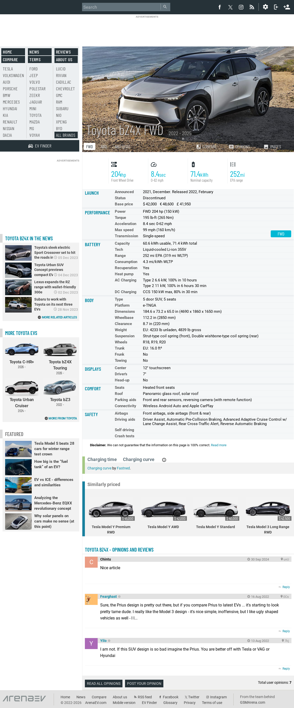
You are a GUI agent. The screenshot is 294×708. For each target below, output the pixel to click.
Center (120, 368)
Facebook (170, 697)
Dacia (7, 135)
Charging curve (99, 468)
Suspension (124, 336)
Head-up (122, 380)
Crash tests (124, 436)
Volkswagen (13, 75)
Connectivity (125, 406)
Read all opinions (103, 683)
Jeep (33, 75)
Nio (59, 115)
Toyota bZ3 (60, 392)
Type (119, 299)
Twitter (193, 697)
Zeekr (34, 95)
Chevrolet (65, 88)
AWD (103, 146)
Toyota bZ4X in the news (29, 238)
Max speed (124, 230)
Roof (119, 393)
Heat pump (124, 274)
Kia (5, 115)
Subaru (62, 108)
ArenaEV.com (95, 703)
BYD (59, 128)
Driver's (121, 374)
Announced (124, 192)
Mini (32, 108)
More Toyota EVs (21, 333)
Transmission (126, 236)
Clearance (123, 323)
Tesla (8, 68)
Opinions (239, 147)
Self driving (124, 430)
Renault (10, 122)
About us (64, 59)
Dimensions (125, 311)
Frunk (119, 354)
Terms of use (212, 703)
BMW (6, 95)
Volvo (34, 82)
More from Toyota (63, 418)
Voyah (34, 135)
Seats (120, 387)
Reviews (63, 52)
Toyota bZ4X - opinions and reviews (119, 549)
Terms (35, 59)
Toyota (35, 115)
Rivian (61, 75)
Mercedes (11, 102)
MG (31, 128)
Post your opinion (144, 683)
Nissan (8, 128)
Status (120, 198)
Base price (124, 204)
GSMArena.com (252, 702)
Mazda (34, 122)
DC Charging (126, 292)
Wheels (121, 342)
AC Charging (126, 280)
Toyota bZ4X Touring (60, 357)
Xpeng (61, 122)
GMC (59, 95)
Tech (119, 249)
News (34, 52)
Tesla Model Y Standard (216, 512)
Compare (206, 146)
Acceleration (125, 223)
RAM (59, 102)
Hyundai (10, 108)
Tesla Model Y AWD (164, 512)
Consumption (126, 261)
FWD (89, 146)
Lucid (61, 68)
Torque (120, 217)
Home (7, 52)
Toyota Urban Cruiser (21, 395)
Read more (219, 445)
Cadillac (63, 82)
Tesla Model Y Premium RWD (112, 515)
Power (120, 211)
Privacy (190, 703)
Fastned (123, 468)
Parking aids (125, 400)
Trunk (120, 348)
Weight (121, 330)
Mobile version (124, 703)
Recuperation (126, 268)
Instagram (218, 697)
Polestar (37, 88)
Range (120, 255)
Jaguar (35, 102)
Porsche (10, 88)
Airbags (121, 413)
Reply (286, 587)
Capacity (122, 243)
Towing (121, 360)
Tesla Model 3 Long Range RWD (269, 515)
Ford (33, 68)
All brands (65, 135)
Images (272, 146)
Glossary (170, 703)
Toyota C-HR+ (21, 354)
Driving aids (125, 419)
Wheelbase (124, 317)
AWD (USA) (122, 146)
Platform (122, 305)
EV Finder (149, 703)
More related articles (59, 317)
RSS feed (145, 697)
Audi (6, 82)
